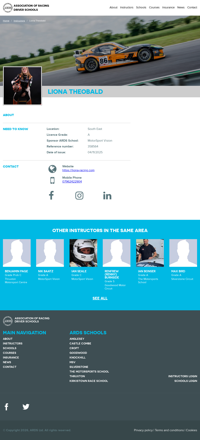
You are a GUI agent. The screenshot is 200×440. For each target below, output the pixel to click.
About (113, 7)
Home (6, 20)
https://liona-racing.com (78, 170)
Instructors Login (182, 376)
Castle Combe (80, 343)
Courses (154, 7)
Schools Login (185, 380)
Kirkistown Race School (89, 380)
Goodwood (78, 352)
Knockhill (78, 357)
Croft (74, 348)
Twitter (25, 407)
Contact (192, 7)
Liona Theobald (37, 20)
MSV (72, 362)
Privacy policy (143, 430)
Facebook (6, 407)
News (181, 7)
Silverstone (79, 366)
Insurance (168, 7)
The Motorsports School (89, 371)
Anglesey (77, 338)
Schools (141, 7)
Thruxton (77, 376)
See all (100, 298)
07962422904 (72, 182)
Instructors (126, 7)
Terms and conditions (169, 430)
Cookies (191, 430)
